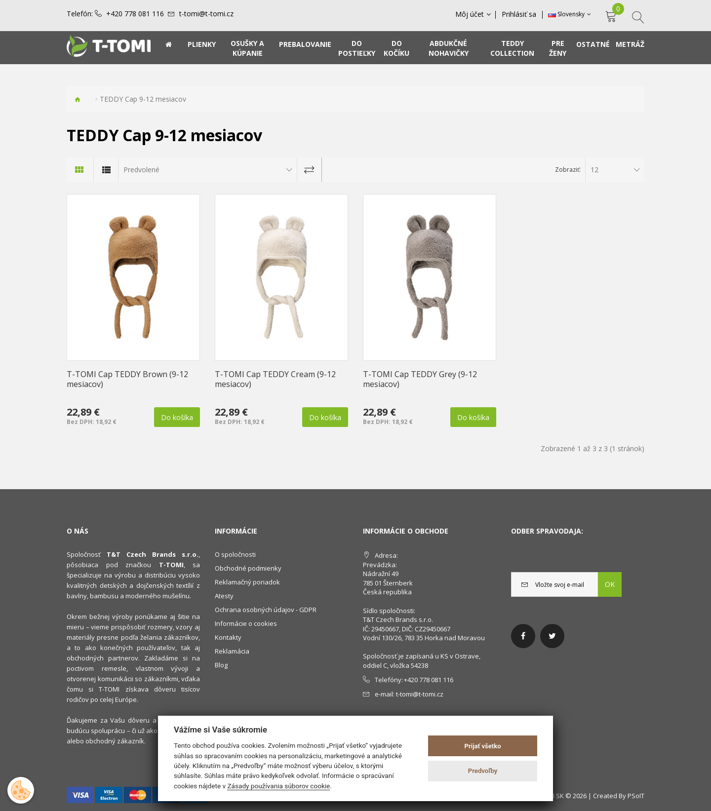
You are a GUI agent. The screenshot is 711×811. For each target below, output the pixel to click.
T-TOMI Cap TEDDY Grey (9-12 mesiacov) (420, 379)
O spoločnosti (235, 554)
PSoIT (636, 795)
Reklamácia (232, 651)
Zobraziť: (568, 169)
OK (610, 584)
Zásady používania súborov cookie (278, 786)
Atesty (224, 595)
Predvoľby (483, 770)
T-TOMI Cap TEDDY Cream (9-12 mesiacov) (275, 379)
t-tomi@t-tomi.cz (206, 14)
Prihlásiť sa (519, 14)
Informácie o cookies (246, 623)
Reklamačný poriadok (247, 582)
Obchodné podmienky (248, 568)
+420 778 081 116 (135, 14)
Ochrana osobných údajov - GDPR (265, 609)
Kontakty (228, 637)
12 (594, 169)
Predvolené (141, 169)
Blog (221, 664)
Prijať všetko (483, 746)
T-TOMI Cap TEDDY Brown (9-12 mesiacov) (127, 379)
